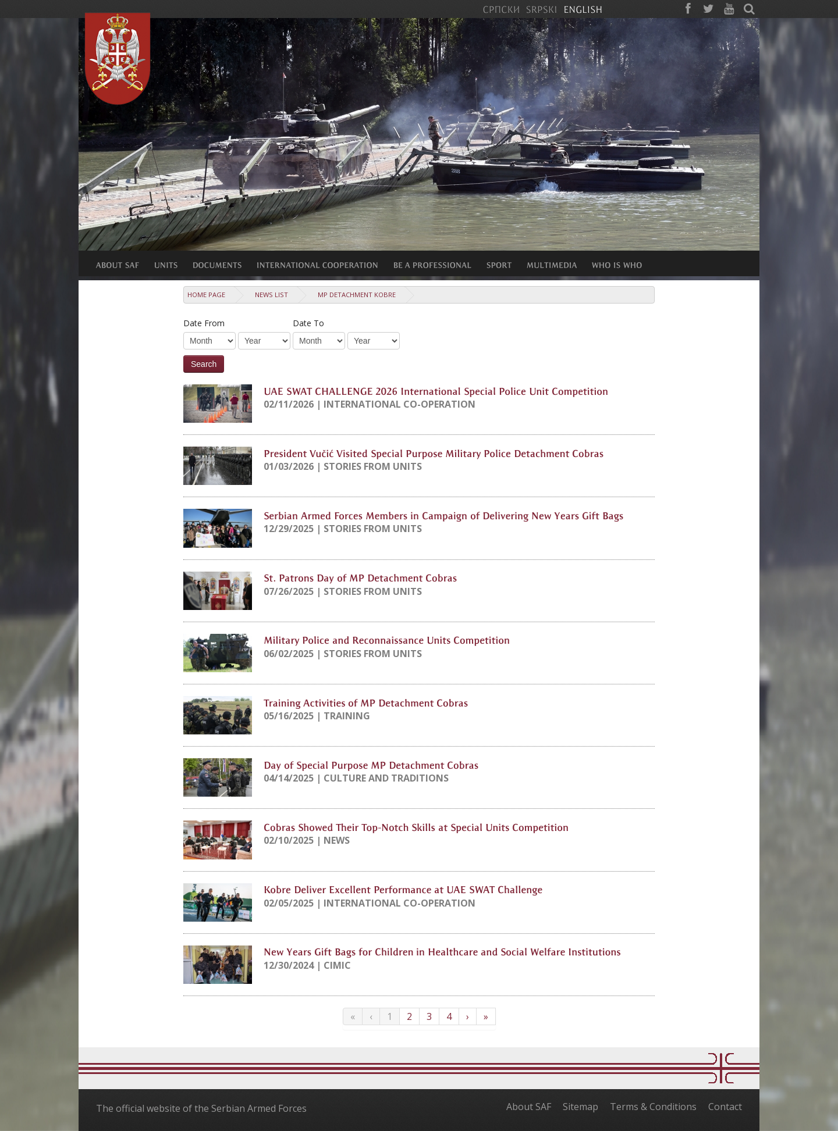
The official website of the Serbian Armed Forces (201, 1108)
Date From (204, 323)
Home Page (206, 294)
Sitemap (580, 1106)
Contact (725, 1106)
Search (203, 364)
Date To (308, 323)
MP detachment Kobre (357, 294)
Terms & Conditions (653, 1106)
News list (271, 294)
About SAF (528, 1106)
